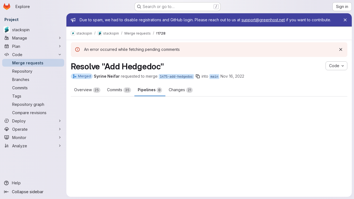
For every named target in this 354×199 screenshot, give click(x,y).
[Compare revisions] (33, 112)
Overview (87, 90)
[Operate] (33, 129)
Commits (119, 90)
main (214, 76)
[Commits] (33, 87)
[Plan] (33, 46)
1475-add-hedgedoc (176, 76)
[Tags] (33, 96)
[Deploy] (33, 121)
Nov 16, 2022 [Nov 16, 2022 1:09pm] (232, 76)
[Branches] (33, 79)
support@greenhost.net (263, 19)
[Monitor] (33, 137)
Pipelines (150, 90)
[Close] (345, 20)
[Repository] (33, 71)
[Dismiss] (340, 49)
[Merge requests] (33, 63)
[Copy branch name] (197, 76)
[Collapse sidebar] (33, 192)
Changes (181, 90)
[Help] (33, 183)
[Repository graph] (33, 104)
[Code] (33, 54)
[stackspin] (33, 29)
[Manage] (33, 38)
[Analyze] (33, 146)
